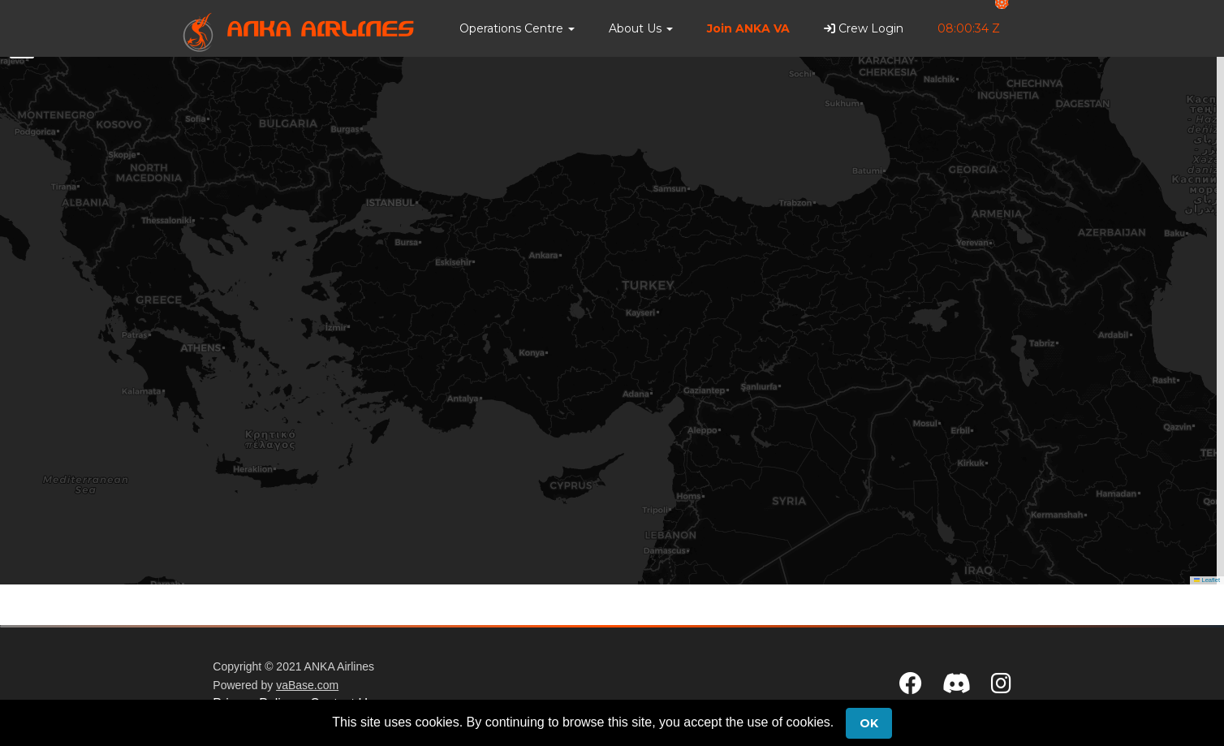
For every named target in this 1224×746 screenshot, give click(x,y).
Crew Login (863, 28)
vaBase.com (307, 685)
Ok (869, 723)
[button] (517, 28)
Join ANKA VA (748, 28)
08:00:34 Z (968, 28)
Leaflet (1207, 580)
